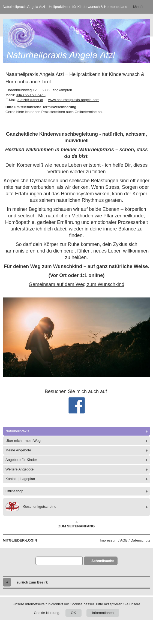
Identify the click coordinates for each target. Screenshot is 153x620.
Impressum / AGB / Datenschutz (125, 540)
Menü (138, 7)
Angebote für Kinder (21, 460)
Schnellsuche (102, 561)
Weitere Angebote (19, 469)
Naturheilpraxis (17, 431)
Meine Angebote (18, 450)
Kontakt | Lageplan (20, 479)
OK (73, 613)
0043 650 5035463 (30, 95)
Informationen (103, 613)
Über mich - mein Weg (23, 441)
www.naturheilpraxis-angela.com (73, 100)
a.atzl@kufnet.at (30, 100)
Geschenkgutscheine (30, 507)
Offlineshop (14, 491)
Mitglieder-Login (20, 540)
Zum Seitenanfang (76, 524)
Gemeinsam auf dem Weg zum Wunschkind (76, 284)
